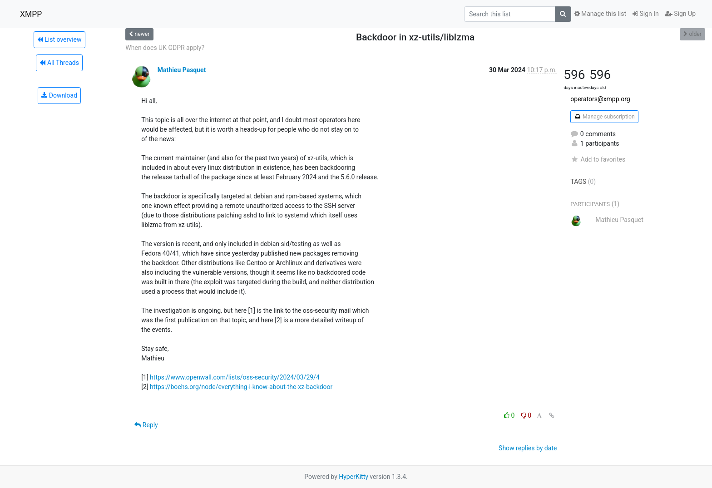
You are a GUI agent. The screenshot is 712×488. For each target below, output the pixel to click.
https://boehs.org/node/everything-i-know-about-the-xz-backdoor (241, 386)
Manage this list (600, 13)
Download (59, 95)
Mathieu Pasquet (182, 70)
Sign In (646, 13)
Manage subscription (604, 116)
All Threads (59, 62)
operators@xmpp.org (600, 99)
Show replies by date (528, 448)
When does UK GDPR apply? (164, 47)
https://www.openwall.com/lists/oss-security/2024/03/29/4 (235, 377)
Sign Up (680, 13)
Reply (146, 425)
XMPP (31, 14)
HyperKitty (353, 476)
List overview (59, 39)
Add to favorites (597, 159)
